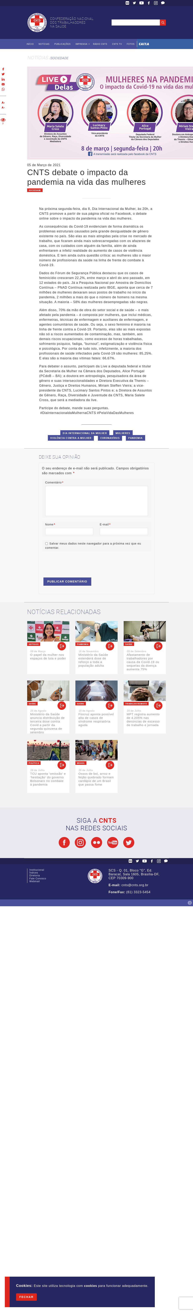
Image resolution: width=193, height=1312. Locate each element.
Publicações (62, 44)
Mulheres (123, 433)
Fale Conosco (163, 3)
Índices (33, 872)
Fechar (26, 1297)
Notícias (44, 44)
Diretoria (34, 875)
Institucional (36, 870)
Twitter (134, 3)
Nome (50, 524)
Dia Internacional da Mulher (85, 433)
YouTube (142, 3)
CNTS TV (117, 44)
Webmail (34, 881)
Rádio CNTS (100, 44)
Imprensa (81, 44)
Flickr (127, 3)
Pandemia (135, 437)
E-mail (105, 524)
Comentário (54, 482)
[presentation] (72, 563)
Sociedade (59, 58)
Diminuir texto (3, 107)
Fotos (130, 44)
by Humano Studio (190, 903)
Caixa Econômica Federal (144, 44)
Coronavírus (110, 437)
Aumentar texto (3, 102)
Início (30, 44)
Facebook (149, 3)
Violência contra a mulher (70, 437)
